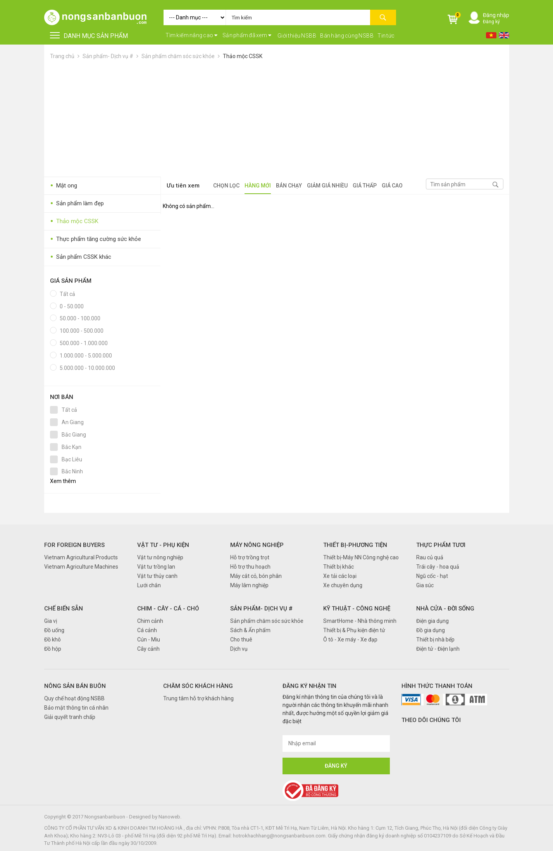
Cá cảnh (147, 630)
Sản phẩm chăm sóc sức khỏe (178, 56)
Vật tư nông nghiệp (160, 557)
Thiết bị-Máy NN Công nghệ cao (361, 557)
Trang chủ (62, 56)
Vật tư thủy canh (157, 576)
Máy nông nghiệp (257, 545)
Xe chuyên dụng (342, 585)
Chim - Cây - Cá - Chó (168, 608)
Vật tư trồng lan (156, 567)
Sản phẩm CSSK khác (80, 257)
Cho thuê (241, 639)
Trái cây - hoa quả (437, 567)
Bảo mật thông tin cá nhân (76, 708)
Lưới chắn (149, 585)
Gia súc (425, 585)
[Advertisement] (276, 118)
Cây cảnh (148, 649)
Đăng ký (491, 21)
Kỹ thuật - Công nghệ (356, 608)
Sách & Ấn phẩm (250, 630)
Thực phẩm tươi (440, 545)
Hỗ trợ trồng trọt (249, 557)
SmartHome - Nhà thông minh (359, 621)
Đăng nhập (496, 15)
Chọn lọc (226, 185)
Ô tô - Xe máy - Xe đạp (350, 639)
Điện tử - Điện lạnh (438, 649)
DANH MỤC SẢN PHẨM (89, 36)
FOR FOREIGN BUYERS (74, 545)
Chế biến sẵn (63, 608)
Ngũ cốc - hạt (432, 576)
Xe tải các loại (340, 576)
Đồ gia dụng (430, 630)
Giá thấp (365, 185)
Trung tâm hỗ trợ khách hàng (198, 698)
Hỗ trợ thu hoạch (250, 567)
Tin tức (386, 36)
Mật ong (63, 186)
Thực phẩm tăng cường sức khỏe (95, 239)
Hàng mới (258, 185)
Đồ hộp (52, 649)
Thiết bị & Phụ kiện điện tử (354, 630)
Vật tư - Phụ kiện (163, 545)
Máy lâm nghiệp (249, 585)
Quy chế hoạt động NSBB (74, 698)
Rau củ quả (429, 557)
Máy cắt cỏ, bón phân (256, 576)
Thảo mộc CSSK (242, 56)
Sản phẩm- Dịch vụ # (108, 56)
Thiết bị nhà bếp (435, 639)
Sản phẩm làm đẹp (77, 203)
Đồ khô (52, 639)
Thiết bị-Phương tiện (355, 545)
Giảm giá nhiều (327, 185)
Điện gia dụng (432, 621)
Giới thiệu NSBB (297, 36)
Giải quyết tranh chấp (69, 717)
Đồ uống (54, 630)
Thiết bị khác (338, 567)
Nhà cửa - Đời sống (445, 608)
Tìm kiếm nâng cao (191, 35)
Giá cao (392, 185)
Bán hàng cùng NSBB (347, 36)
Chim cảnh (150, 621)
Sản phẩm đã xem (247, 35)
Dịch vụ (239, 649)
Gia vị (50, 621)
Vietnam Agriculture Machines (81, 567)
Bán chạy (289, 185)
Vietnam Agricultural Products (81, 557)
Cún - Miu (148, 639)
